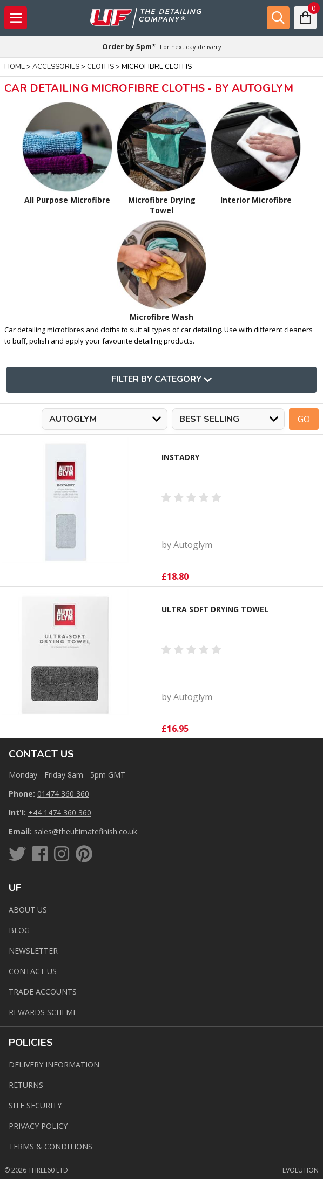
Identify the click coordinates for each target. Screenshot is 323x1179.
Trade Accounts (43, 991)
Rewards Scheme (43, 1012)
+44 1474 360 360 (59, 812)
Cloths (100, 67)
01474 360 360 (63, 794)
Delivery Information (54, 1064)
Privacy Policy (38, 1126)
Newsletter (33, 950)
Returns (26, 1085)
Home (14, 67)
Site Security (35, 1105)
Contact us (33, 971)
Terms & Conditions (50, 1146)
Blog (19, 930)
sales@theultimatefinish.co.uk (85, 831)
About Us (28, 909)
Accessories (55, 67)
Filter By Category (162, 379)
